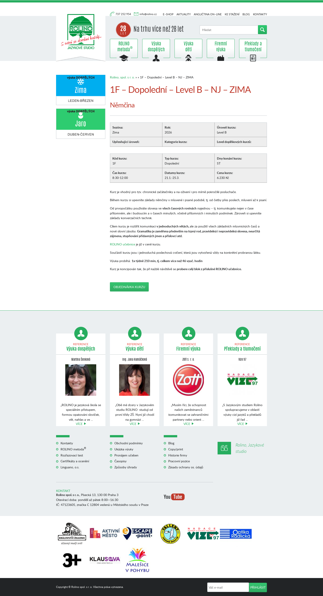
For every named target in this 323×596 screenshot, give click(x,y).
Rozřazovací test (72, 455)
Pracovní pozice (179, 461)
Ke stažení (232, 14)
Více (79, 424)
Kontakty (260, 14)
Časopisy (120, 461)
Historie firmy (177, 455)
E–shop (168, 14)
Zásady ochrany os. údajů (185, 467)
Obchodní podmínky (128, 443)
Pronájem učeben (126, 455)
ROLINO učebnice (122, 244)
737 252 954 (124, 14)
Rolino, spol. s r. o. (122, 77)
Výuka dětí (188, 47)
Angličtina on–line (208, 14)
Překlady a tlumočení (253, 47)
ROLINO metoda (124, 47)
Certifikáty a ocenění (75, 461)
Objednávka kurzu (129, 287)
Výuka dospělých (156, 47)
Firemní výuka (221, 47)
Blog (246, 14)
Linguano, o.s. (70, 467)
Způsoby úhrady (125, 467)
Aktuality (184, 14)
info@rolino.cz (148, 14)
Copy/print (175, 449)
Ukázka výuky (123, 449)
